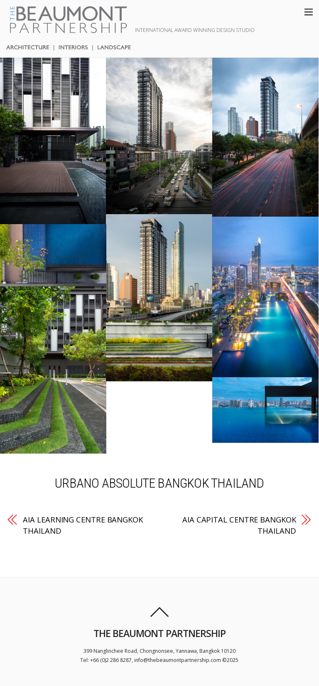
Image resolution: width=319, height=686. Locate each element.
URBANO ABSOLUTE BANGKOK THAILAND (159, 483)
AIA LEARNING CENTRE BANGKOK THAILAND (83, 524)
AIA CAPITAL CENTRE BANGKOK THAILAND (239, 524)
